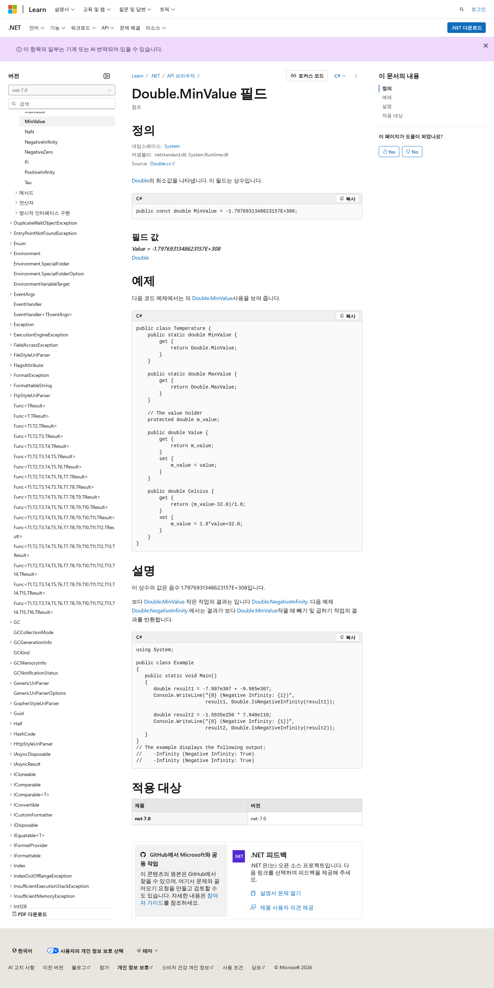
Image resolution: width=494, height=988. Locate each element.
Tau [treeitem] (28, 182)
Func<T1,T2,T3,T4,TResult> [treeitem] (42, 446)
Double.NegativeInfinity (280, 601)
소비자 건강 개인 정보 (185, 967)
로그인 (478, 9)
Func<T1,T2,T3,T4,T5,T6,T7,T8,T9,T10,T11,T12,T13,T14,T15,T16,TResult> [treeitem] (64, 607)
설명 (387, 106)
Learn (137, 75)
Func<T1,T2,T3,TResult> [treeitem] (38, 436)
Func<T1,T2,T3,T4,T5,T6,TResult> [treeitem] (48, 466)
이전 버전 (53, 967)
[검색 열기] (462, 9)
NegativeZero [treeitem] (39, 151)
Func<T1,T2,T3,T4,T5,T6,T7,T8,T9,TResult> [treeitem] (57, 496)
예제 (387, 97)
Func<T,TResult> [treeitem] (31, 416)
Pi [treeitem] (26, 162)
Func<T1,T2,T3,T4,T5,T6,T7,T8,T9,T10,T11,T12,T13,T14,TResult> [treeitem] (64, 570)
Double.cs (160, 163)
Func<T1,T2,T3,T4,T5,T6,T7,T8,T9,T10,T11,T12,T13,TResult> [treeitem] (64, 550)
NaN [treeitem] (29, 131)
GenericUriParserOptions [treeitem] (40, 693)
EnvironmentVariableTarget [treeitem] (42, 284)
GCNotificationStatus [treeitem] (36, 672)
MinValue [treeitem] (35, 121)
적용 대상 (392, 115)
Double (140, 180)
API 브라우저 (181, 75)
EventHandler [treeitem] (28, 304)
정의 (387, 88)
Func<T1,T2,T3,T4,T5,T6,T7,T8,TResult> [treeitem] (54, 487)
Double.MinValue (212, 297)
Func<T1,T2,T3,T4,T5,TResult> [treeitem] (45, 456)
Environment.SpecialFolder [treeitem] (41, 263)
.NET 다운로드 (466, 27)
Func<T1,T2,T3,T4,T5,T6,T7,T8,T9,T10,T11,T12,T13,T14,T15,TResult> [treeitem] (64, 588)
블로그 (79, 967)
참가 (104, 967)
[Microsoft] (12, 9)
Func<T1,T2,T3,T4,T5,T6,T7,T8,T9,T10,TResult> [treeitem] (61, 507)
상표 (256, 967)
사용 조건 (233, 967)
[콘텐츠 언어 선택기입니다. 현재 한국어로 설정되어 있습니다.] (22, 950)
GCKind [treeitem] (22, 652)
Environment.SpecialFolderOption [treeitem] (49, 273)
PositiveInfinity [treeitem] (40, 172)
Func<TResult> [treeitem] (30, 405)
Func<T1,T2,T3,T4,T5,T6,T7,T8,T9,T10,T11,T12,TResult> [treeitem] (64, 531)
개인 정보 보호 (133, 967)
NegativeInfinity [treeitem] (41, 142)
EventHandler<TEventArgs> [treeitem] (43, 314)
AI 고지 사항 (21, 967)
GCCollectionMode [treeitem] (34, 632)
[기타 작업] (356, 75)
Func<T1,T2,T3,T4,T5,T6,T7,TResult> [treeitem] (51, 476)
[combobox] (61, 90)
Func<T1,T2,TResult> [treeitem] (35, 425)
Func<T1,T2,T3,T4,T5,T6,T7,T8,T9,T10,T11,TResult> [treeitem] (64, 517)
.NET (155, 75)
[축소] (106, 76)
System (172, 146)
